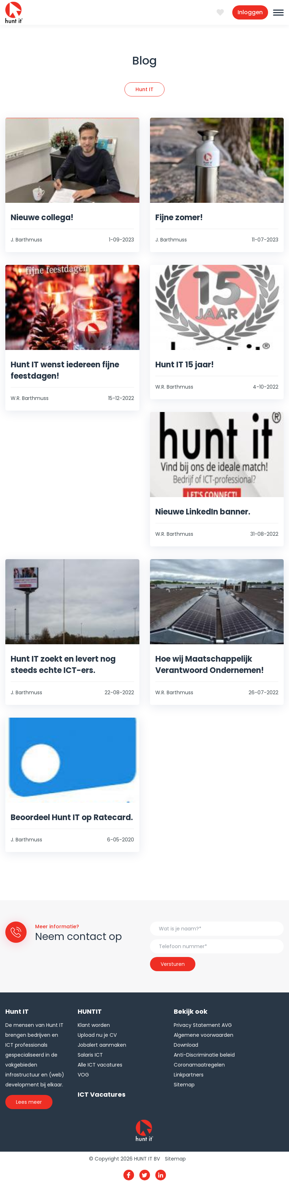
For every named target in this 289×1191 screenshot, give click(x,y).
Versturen (173, 964)
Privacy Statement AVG (203, 1025)
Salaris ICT (90, 1054)
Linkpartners (189, 1074)
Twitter (144, 1175)
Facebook (128, 1175)
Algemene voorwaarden (203, 1035)
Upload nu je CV (97, 1035)
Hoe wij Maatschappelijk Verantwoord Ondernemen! (209, 664)
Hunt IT (144, 89)
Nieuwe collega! (42, 217)
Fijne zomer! (179, 217)
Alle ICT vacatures (100, 1064)
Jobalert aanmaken (102, 1044)
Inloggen (250, 12)
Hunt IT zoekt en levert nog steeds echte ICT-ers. (63, 664)
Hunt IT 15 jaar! (184, 364)
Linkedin (160, 1175)
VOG (83, 1074)
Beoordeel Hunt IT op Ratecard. (72, 817)
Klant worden (94, 1025)
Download (186, 1044)
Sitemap (184, 1084)
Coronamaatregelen (199, 1064)
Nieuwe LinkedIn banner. (202, 511)
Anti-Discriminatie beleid (204, 1054)
